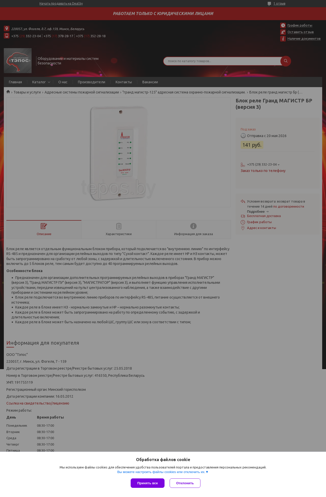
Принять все (147, 483)
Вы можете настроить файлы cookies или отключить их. (161, 472)
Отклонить (185, 483)
